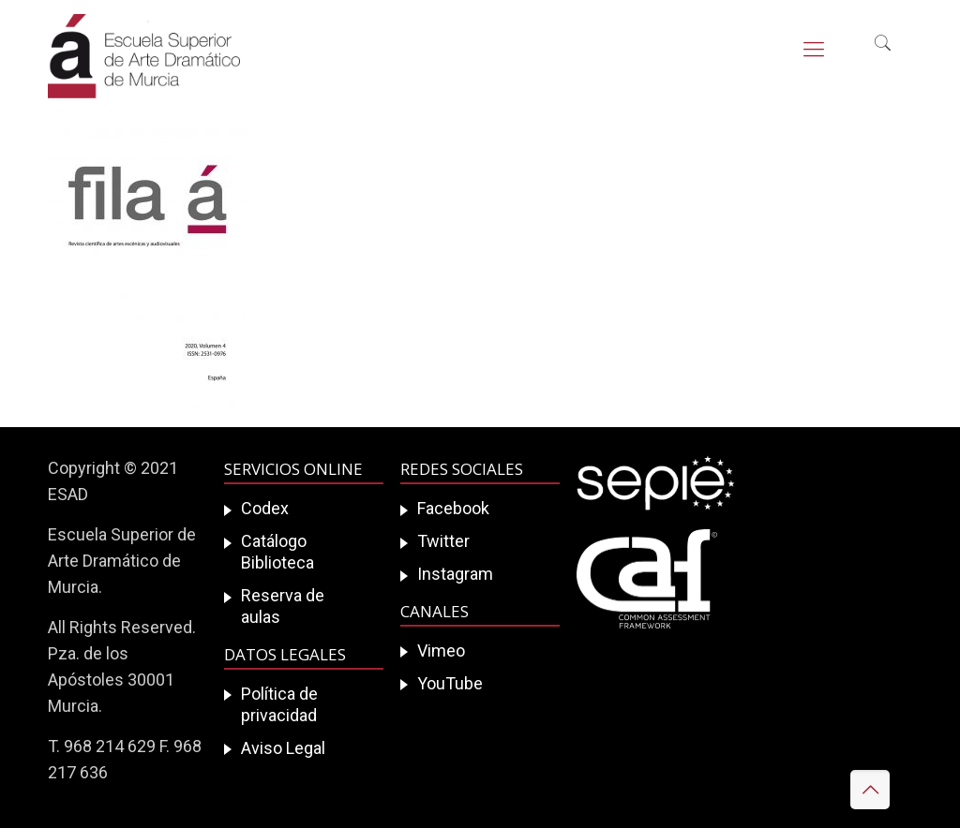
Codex (265, 508)
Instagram (455, 574)
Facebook (453, 508)
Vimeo (441, 650)
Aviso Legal (283, 748)
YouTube (450, 683)
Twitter (443, 541)
